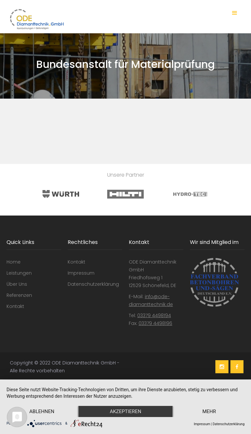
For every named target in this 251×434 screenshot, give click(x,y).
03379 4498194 (154, 315)
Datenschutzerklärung (93, 284)
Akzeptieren (125, 411)
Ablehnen (41, 411)
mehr (209, 411)
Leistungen (19, 273)
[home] (35, 19)
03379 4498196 (155, 323)
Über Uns (17, 284)
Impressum (81, 273)
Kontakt (15, 306)
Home (14, 262)
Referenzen (19, 295)
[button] (234, 13)
